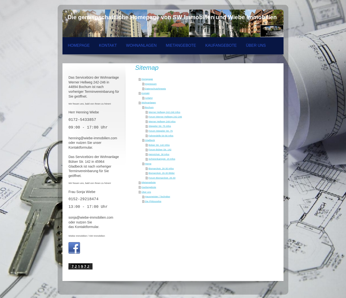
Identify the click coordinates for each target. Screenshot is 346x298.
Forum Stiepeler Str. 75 (160, 130)
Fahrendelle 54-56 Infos (160, 135)
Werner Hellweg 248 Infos (162, 121)
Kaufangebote (149, 187)
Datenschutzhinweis (155, 88)
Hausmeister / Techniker (157, 196)
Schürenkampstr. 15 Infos (161, 159)
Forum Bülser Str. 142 (159, 149)
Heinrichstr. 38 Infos (158, 154)
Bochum (149, 107)
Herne (148, 163)
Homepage (147, 79)
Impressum (150, 83)
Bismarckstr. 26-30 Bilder (161, 173)
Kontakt (145, 93)
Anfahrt (149, 98)
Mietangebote (149, 182)
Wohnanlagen (149, 102)
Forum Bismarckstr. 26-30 (161, 177)
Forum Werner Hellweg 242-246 (165, 116)
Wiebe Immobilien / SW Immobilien (86, 235)
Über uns (146, 192)
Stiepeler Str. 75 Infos (159, 126)
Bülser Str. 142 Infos (159, 145)
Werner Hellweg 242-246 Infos (164, 112)
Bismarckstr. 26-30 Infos (161, 168)
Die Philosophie (153, 201)
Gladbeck (150, 140)
